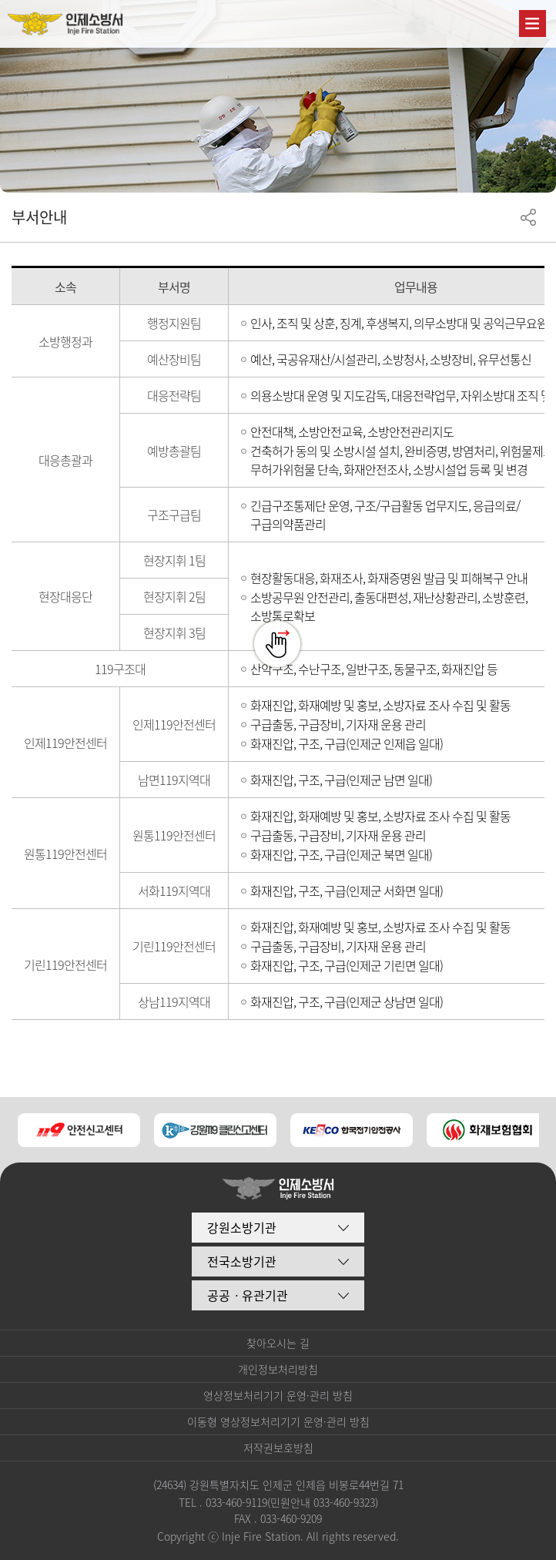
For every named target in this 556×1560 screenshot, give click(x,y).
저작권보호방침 (278, 1447)
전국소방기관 (241, 1261)
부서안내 (39, 217)
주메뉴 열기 (532, 23)
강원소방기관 (241, 1227)
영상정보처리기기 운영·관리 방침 (278, 1395)
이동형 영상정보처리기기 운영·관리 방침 (278, 1421)
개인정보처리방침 (278, 1369)
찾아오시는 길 (278, 1342)
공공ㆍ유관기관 (247, 1295)
